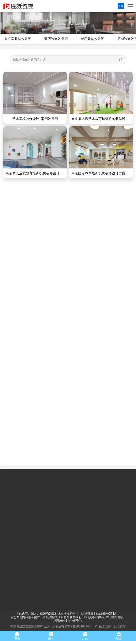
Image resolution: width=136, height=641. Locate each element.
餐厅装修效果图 (92, 39)
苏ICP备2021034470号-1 (81, 626)
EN (121, 6)
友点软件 (120, 626)
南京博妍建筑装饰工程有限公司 (31, 626)
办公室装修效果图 (17, 39)
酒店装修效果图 (56, 39)
